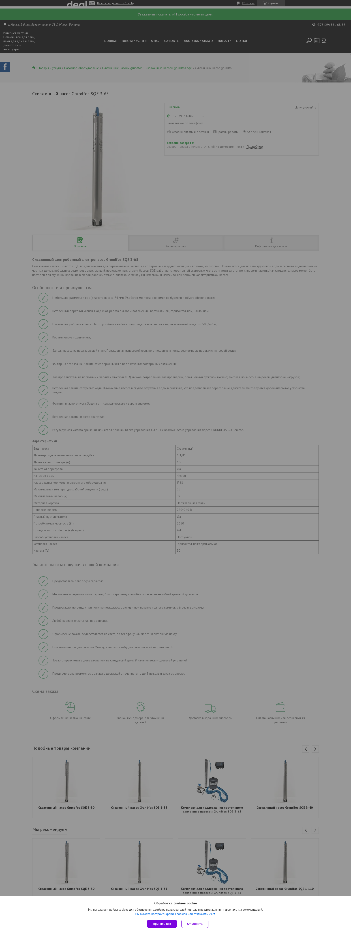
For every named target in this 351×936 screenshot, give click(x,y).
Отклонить (195, 923)
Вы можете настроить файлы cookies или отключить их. (174, 914)
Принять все (162, 923)
